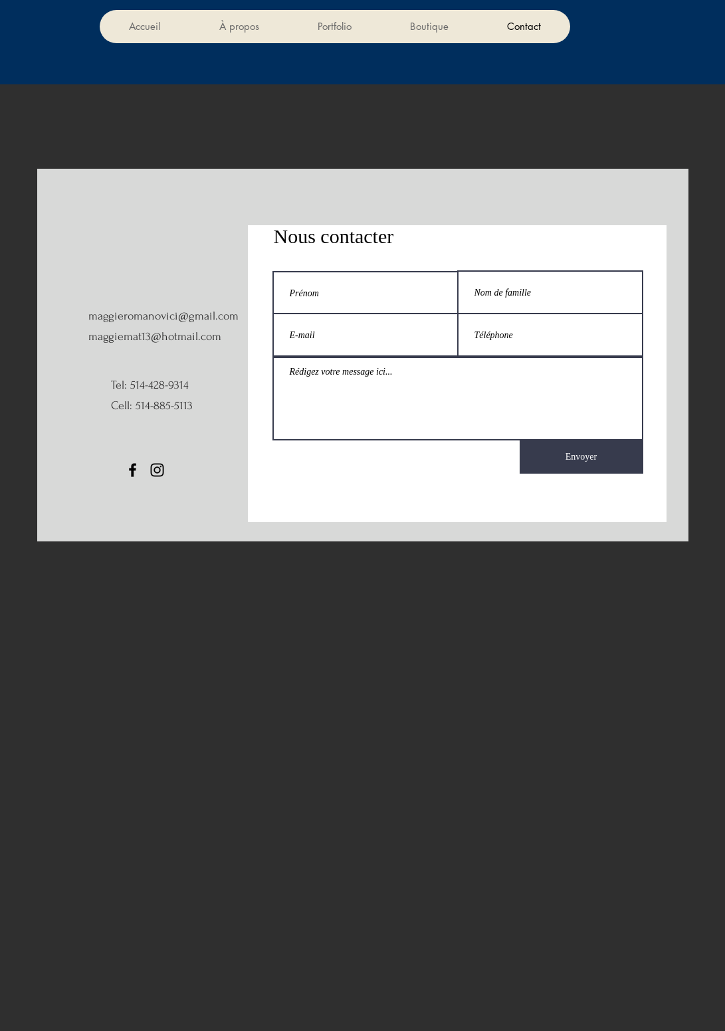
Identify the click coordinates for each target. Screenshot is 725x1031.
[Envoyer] (581, 456)
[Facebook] (133, 470)
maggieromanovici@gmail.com (163, 316)
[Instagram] (157, 470)
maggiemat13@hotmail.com (154, 336)
